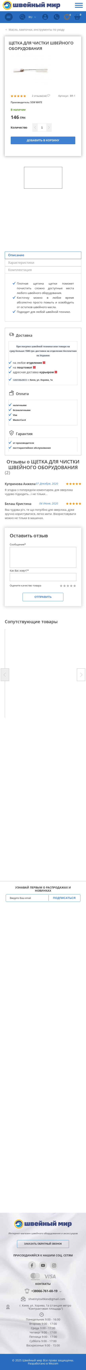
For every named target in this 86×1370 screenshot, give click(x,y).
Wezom (53, 1363)
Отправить (43, 596)
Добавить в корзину (43, 140)
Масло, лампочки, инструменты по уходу (36, 29)
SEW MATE (36, 102)
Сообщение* (18, 544)
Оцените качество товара (25, 584)
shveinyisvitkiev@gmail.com (46, 1299)
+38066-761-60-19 (44, 1291)
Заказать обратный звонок (43, 1243)
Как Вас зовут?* (19, 570)
